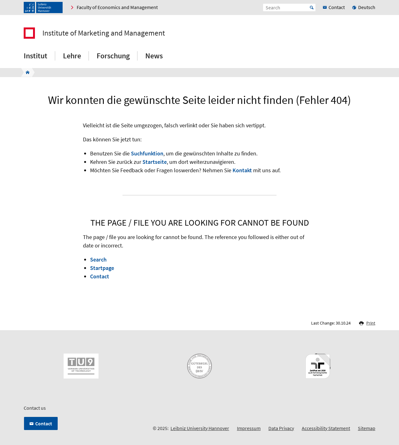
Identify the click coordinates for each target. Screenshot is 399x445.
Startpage (102, 267)
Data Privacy (281, 428)
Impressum (249, 428)
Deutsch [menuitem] (366, 7)
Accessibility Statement (326, 428)
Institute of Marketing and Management (103, 33)
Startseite (154, 161)
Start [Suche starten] (311, 7)
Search (98, 259)
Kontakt (242, 170)
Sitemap (366, 428)
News (154, 56)
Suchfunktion (147, 153)
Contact (99, 276)
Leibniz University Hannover (200, 428)
